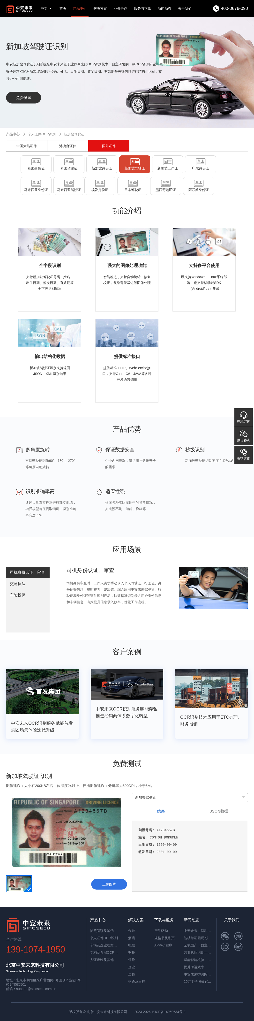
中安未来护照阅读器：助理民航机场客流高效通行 (198, 974)
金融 (131, 931)
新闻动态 (164, 8)
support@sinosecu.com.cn (36, 989)
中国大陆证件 (26, 146)
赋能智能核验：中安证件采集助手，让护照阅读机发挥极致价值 (198, 960)
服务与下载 (142, 8)
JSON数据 (219, 811)
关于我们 (185, 8)
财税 (131, 952)
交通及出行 (136, 981)
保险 (131, 960)
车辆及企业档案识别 (104, 945)
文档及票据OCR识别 (104, 952)
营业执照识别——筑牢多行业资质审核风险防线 (198, 952)
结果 (161, 811)
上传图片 (109, 884)
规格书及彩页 (164, 938)
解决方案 (100, 8)
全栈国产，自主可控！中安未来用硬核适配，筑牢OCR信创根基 (198, 945)
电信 (131, 945)
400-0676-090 (234, 8)
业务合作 (120, 8)
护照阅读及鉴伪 (102, 931)
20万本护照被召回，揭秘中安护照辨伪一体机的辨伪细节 (198, 981)
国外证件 (109, 146)
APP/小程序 (163, 945)
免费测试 (23, 98)
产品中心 (80, 8)
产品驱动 (161, 931)
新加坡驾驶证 (74, 134)
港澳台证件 (67, 146)
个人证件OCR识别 (42, 134)
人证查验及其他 (102, 960)
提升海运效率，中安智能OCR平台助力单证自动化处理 (198, 967)
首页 (63, 8)
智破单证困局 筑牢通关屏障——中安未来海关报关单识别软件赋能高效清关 (198, 938)
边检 (131, 974)
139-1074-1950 (35, 949)
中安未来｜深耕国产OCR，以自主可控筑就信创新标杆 (198, 931)
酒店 (131, 938)
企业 (131, 967)
